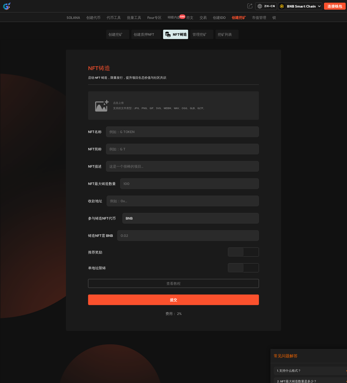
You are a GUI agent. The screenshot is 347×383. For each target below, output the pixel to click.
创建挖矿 (239, 17)
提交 (173, 299)
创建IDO (219, 17)
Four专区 (154, 17)
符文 (189, 17)
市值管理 (259, 17)
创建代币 (93, 17)
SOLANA (73, 17)
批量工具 (134, 17)
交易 (203, 17)
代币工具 (114, 17)
